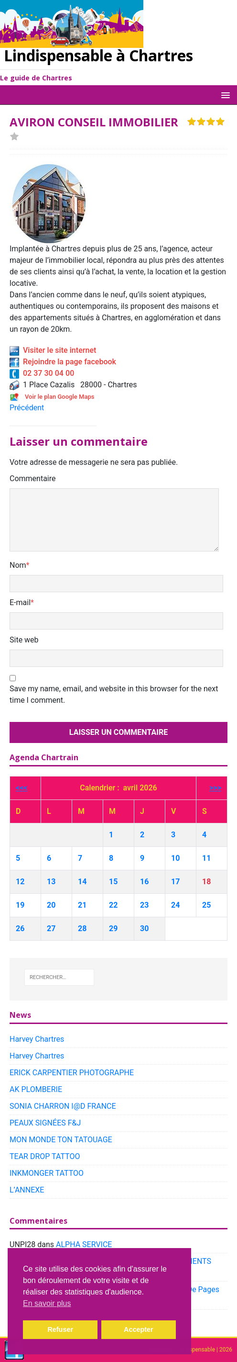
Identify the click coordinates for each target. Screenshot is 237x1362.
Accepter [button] (138, 1329)
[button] (224, 94)
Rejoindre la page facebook (63, 361)
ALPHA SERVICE (84, 1244)
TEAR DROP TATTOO (45, 1156)
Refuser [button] (60, 1329)
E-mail (20, 602)
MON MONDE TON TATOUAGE (61, 1139)
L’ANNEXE (27, 1189)
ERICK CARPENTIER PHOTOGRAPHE (72, 1072)
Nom (18, 565)
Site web (24, 639)
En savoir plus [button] (47, 1303)
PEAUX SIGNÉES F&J (45, 1122)
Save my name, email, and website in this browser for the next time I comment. (114, 694)
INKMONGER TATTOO (47, 1173)
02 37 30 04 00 (42, 373)
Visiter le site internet (53, 350)
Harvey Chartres (37, 1039)
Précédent (27, 407)
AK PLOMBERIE (36, 1089)
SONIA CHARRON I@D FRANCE (63, 1106)
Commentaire (33, 478)
